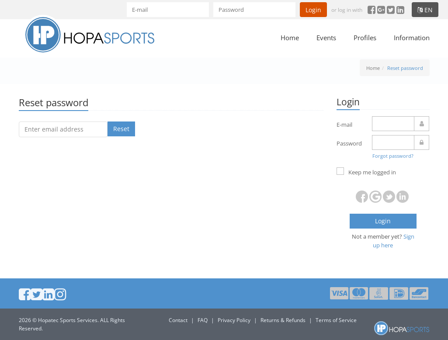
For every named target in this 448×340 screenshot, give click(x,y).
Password (349, 143)
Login (313, 10)
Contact (178, 320)
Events (326, 37)
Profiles (365, 37)
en (425, 10)
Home (290, 37)
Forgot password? (392, 156)
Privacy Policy (234, 320)
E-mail (344, 124)
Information (412, 37)
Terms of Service (336, 320)
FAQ (203, 320)
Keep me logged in (366, 171)
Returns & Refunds (283, 320)
